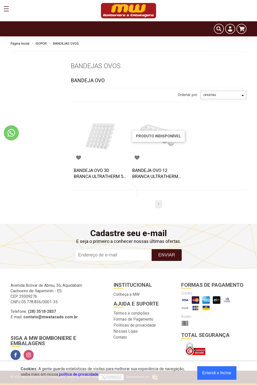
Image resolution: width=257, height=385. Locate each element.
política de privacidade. (79, 374)
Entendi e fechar (217, 373)
